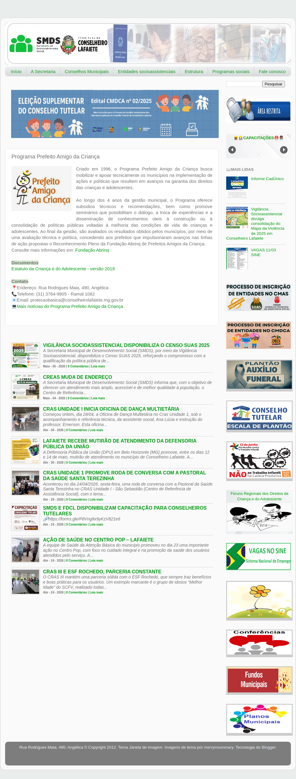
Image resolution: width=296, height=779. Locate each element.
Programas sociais (230, 71)
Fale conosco (272, 71)
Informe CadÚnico (267, 178)
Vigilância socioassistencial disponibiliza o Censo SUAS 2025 (126, 345)
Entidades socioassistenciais (146, 71)
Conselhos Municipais (87, 71)
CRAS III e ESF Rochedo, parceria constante (102, 571)
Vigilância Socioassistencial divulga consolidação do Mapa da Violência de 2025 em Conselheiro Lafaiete (255, 224)
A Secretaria (43, 71)
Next (284, 150)
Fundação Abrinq (92, 250)
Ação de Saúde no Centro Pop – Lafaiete (98, 539)
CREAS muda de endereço (77, 377)
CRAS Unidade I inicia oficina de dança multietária (111, 409)
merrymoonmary (218, 747)
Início (16, 71)
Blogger (269, 747)
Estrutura (194, 71)
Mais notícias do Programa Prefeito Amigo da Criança (70, 306)
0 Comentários (78, 366)
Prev (232, 150)
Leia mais (98, 366)
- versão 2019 (63, 268)
